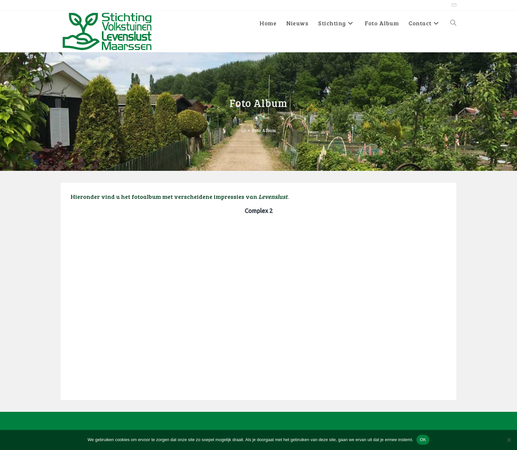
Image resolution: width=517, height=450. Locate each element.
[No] (508, 440)
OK (423, 439)
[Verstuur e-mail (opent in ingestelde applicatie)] (453, 5)
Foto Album (264, 130)
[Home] (243, 130)
